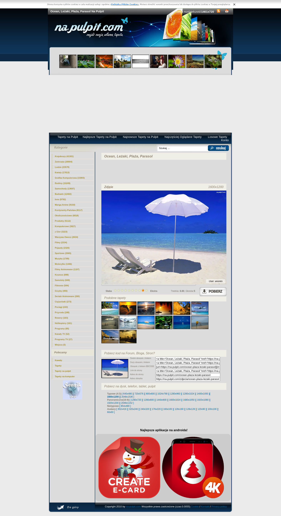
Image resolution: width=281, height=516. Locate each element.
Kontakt (205, 506)
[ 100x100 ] (212, 409)
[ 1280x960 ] (175, 393)
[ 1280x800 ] (148, 400)
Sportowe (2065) (63, 253)
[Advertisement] (140, 104)
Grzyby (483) (61, 291)
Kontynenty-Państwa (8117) (69, 210)
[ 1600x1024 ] (175, 400)
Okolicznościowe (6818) (67, 215)
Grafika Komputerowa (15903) (70, 178)
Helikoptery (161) (63, 323)
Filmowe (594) (62, 285)
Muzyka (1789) (62, 258)
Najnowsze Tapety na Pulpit (140, 136)
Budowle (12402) (63, 194)
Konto (225, 140)
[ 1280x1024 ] (189, 393)
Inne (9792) (60, 199)
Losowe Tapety (217, 136)
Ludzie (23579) (62, 167)
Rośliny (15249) (62, 183)
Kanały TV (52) (62, 334)
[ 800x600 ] (150, 393)
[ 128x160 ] (179, 409)
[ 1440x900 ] (161, 400)
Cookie (195, 506)
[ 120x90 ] (201, 409)
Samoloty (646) (62, 280)
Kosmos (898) (62, 275)
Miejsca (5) (60, 345)
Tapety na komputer (65, 376)
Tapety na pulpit (63, 371)
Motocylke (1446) (63, 264)
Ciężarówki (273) (63, 301)
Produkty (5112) (63, 221)
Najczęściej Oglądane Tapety (183, 136)
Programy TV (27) (63, 339)
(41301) (64, 156)
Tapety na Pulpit (68, 136)
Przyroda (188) (62, 312)
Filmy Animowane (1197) (67, 269)
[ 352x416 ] (122, 409)
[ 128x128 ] (190, 409)
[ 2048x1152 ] (127, 403)
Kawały (58, 360)
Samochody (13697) (65, 188)
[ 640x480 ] (127, 393)
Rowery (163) (61, 318)
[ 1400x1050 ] (202, 393)
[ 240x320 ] (144, 409)
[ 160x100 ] (167, 409)
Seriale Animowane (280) (67, 296)
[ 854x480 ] (125, 406)
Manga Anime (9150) (65, 205)
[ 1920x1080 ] (203, 400)
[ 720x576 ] (139, 393)
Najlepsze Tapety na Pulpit (100, 136)
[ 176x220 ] (156, 409)
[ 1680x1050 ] (189, 400)
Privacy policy (219, 506)
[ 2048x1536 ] (127, 396)
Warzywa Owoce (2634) (66, 237)
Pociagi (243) (61, 307)
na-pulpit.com (133, 506)
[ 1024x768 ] (162, 393)
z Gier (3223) (61, 232)
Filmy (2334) (61, 242)
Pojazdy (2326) (62, 248)
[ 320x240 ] (133, 409)
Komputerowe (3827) (65, 226)
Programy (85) (62, 328)
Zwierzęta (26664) (63, 162)
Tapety (58, 366)
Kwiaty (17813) (62, 172)
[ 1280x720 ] (136, 400)
